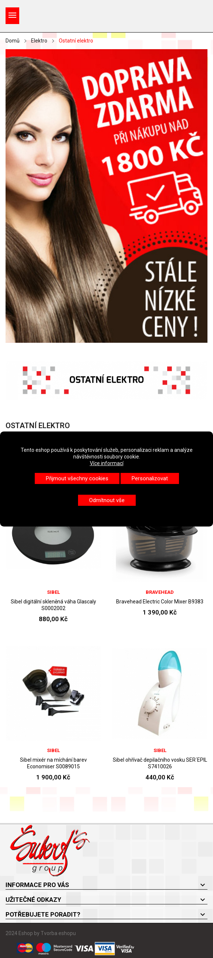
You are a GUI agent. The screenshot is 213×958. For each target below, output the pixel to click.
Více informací (107, 463)
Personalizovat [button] (150, 478)
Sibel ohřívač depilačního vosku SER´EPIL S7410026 (160, 763)
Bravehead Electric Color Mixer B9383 (159, 602)
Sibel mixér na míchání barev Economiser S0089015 (53, 763)
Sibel (53, 592)
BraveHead (160, 592)
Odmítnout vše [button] (107, 500)
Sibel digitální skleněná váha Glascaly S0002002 (53, 605)
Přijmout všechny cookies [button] (77, 478)
